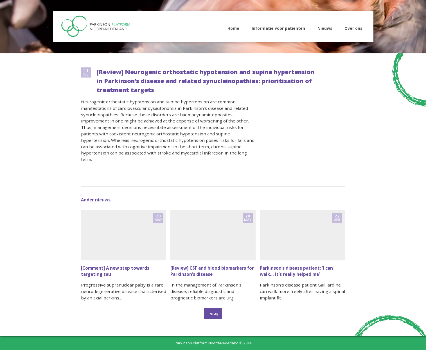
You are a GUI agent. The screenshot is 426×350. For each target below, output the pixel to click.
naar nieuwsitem (123, 257)
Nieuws (324, 28)
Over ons (353, 28)
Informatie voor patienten (278, 28)
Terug (213, 313)
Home (233, 28)
